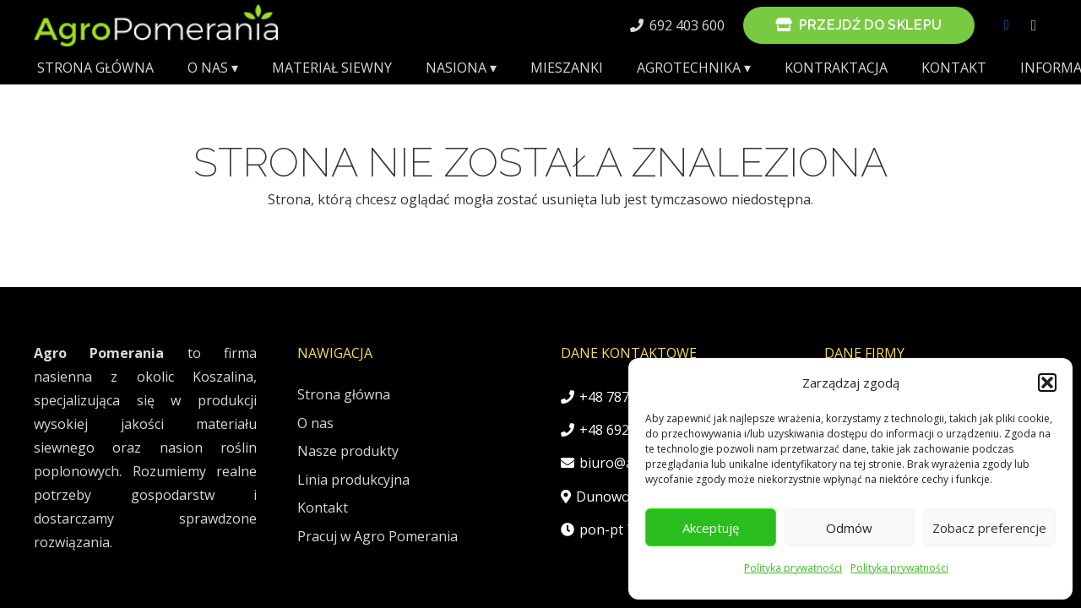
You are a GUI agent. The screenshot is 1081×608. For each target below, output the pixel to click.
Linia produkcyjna (353, 479)
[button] (1047, 382)
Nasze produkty (348, 451)
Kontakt (322, 507)
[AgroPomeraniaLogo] (156, 25)
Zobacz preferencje (989, 527)
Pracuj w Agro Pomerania (377, 536)
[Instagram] (1033, 25)
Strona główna (343, 394)
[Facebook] (1006, 25)
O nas (315, 423)
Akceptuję (710, 527)
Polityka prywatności (793, 568)
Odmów (849, 527)
